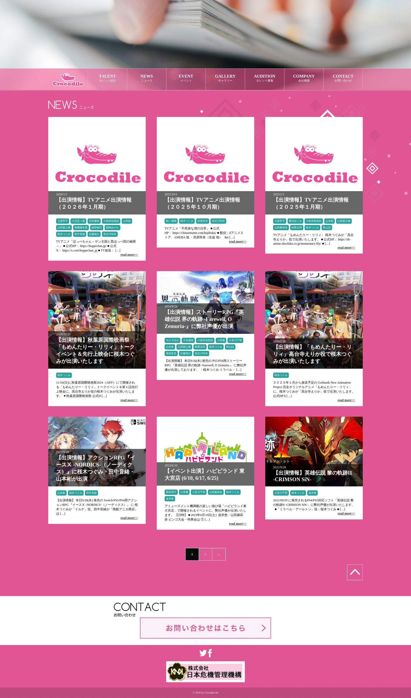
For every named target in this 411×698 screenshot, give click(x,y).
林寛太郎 (296, 227)
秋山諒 (327, 227)
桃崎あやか (112, 227)
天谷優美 (94, 220)
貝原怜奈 (202, 220)
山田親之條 (64, 227)
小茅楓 (221, 340)
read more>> (129, 254)
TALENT (107, 78)
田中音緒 (79, 234)
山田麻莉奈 (281, 227)
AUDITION (264, 78)
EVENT (186, 78)
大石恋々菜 (78, 220)
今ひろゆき (172, 340)
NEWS (146, 78)
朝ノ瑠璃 (171, 220)
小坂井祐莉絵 (111, 220)
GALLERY (225, 78)
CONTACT (343, 78)
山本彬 (127, 220)
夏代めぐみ (295, 220)
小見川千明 (235, 340)
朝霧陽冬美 (81, 227)
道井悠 (170, 498)
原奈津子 (171, 492)
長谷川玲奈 (109, 234)
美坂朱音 (171, 353)
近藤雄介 (94, 234)
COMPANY (303, 78)
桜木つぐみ (64, 234)
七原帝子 (62, 220)
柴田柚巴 (96, 227)
